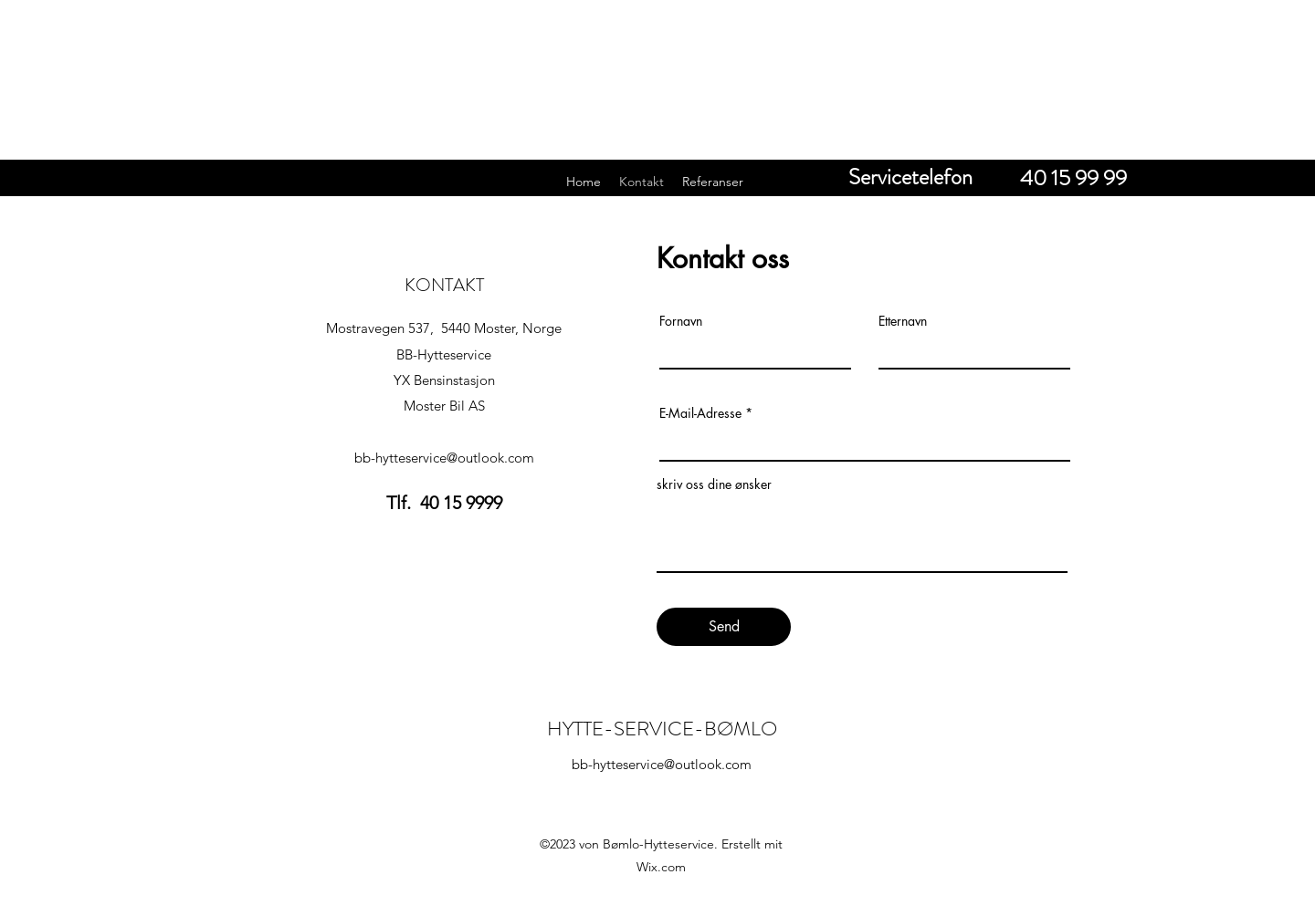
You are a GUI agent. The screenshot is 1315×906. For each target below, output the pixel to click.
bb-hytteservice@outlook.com (444, 457)
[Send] (724, 627)
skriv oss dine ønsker (714, 484)
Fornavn (680, 321)
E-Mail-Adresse (700, 413)
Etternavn (902, 321)
